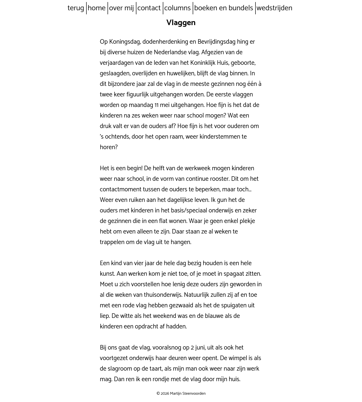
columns (177, 8)
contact (149, 8)
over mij (121, 8)
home (97, 8)
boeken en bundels (223, 8)
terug (76, 8)
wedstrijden (274, 8)
